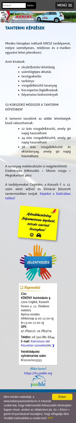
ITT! (50, 418)
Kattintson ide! (40, 341)
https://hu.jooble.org (38, 379)
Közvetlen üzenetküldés (38, 345)
